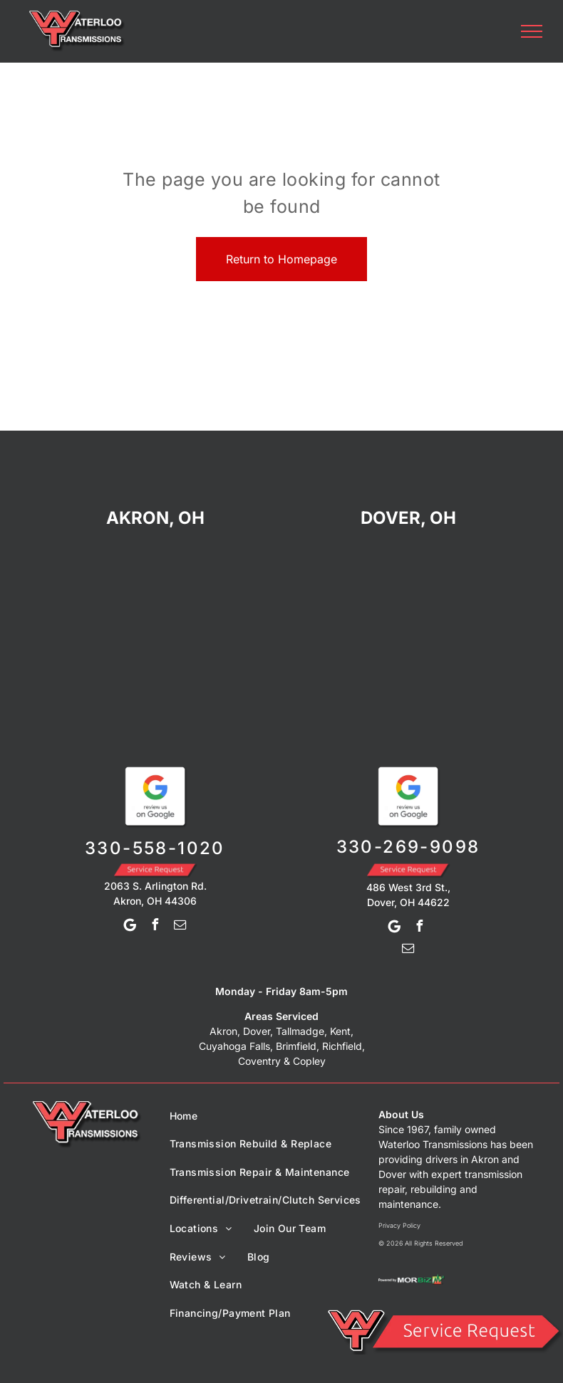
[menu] (531, 31)
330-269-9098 (408, 846)
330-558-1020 (155, 848)
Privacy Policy (399, 1225)
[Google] (129, 926)
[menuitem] (184, 1115)
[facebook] (154, 926)
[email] (179, 926)
